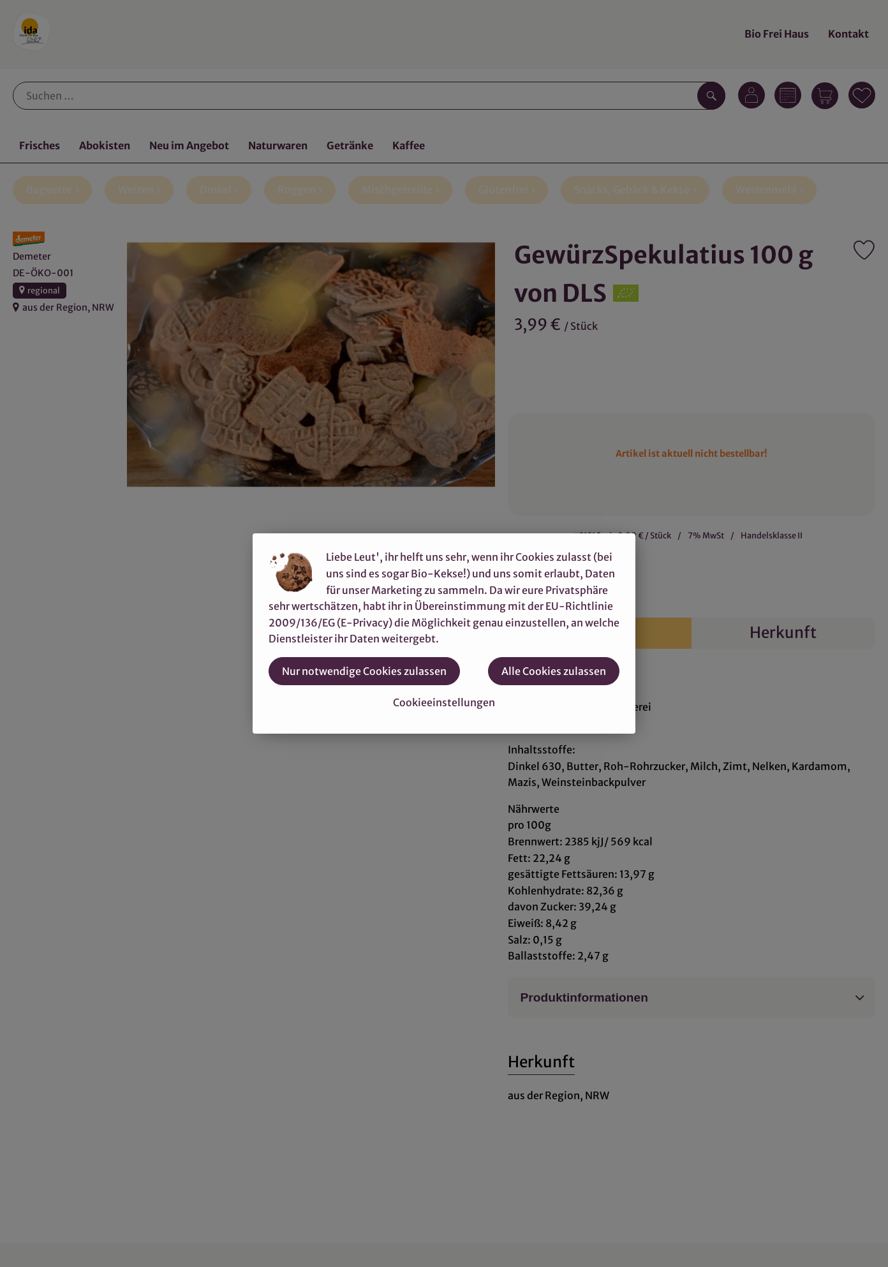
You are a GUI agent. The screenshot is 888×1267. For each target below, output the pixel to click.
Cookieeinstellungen (444, 702)
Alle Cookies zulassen (553, 671)
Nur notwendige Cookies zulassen (364, 671)
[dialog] (444, 633)
